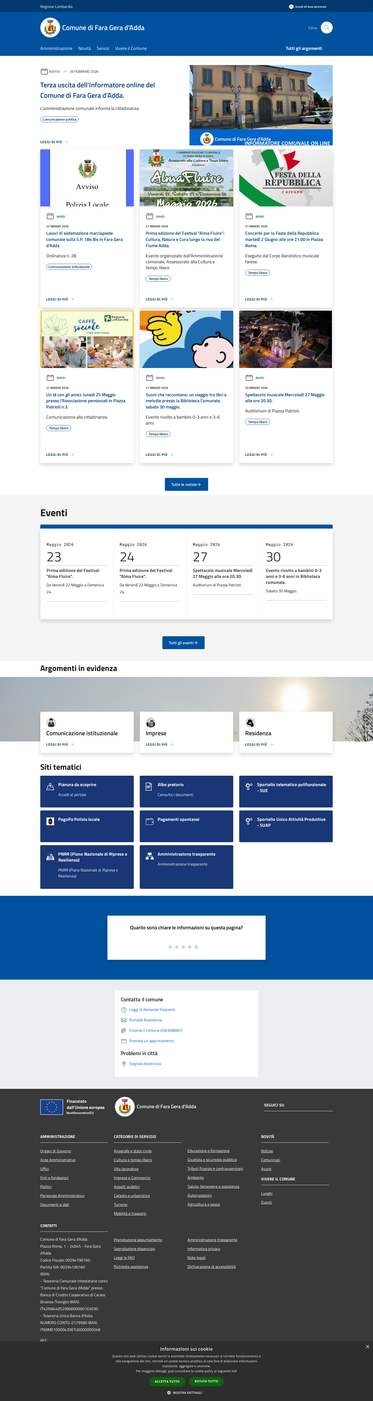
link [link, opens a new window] (234, 1371)
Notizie (267, 1151)
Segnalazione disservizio (134, 1249)
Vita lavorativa (126, 1169)
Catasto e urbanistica (132, 1196)
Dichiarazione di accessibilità (211, 1266)
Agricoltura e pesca (203, 1204)
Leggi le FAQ (124, 1258)
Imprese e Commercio (132, 1178)
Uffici (44, 1169)
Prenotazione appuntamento (138, 1240)
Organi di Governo (55, 1151)
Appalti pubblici (127, 1187)
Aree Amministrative (58, 1160)
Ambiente (195, 1177)
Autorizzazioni (199, 1195)
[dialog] (186, 1371)
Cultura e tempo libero (133, 1160)
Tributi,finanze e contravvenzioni (215, 1168)
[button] (186, 1392)
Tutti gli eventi (183, 643)
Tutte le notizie (186, 484)
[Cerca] (327, 27)
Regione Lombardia (56, 6)
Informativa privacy (203, 1249)
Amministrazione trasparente (212, 1240)
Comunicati (270, 1160)
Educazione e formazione (208, 1151)
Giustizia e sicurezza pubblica (212, 1160)
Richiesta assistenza (131, 1266)
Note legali (196, 1258)
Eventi (266, 1202)
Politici (46, 1187)
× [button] (367, 1347)
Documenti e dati (54, 1204)
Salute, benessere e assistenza (213, 1186)
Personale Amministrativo (62, 1196)
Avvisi (54, 71)
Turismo (120, 1204)
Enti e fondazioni (54, 1178)
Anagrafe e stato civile (133, 1151)
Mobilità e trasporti (130, 1213)
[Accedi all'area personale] (307, 6)
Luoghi (267, 1193)
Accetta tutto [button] (167, 1381)
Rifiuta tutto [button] (206, 1381)
